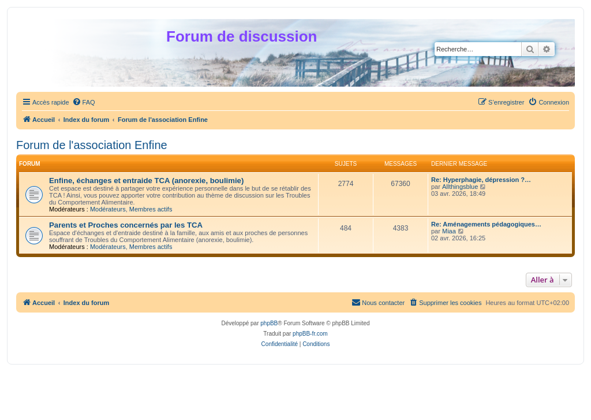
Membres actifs (151, 209)
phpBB (269, 323)
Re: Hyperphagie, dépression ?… (481, 179)
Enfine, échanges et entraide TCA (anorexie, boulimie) (146, 180)
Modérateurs (108, 209)
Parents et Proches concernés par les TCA (126, 225)
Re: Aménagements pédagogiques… (486, 224)
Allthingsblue (460, 186)
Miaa (449, 231)
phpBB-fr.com (310, 333)
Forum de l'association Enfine (91, 145)
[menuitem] (83, 102)
